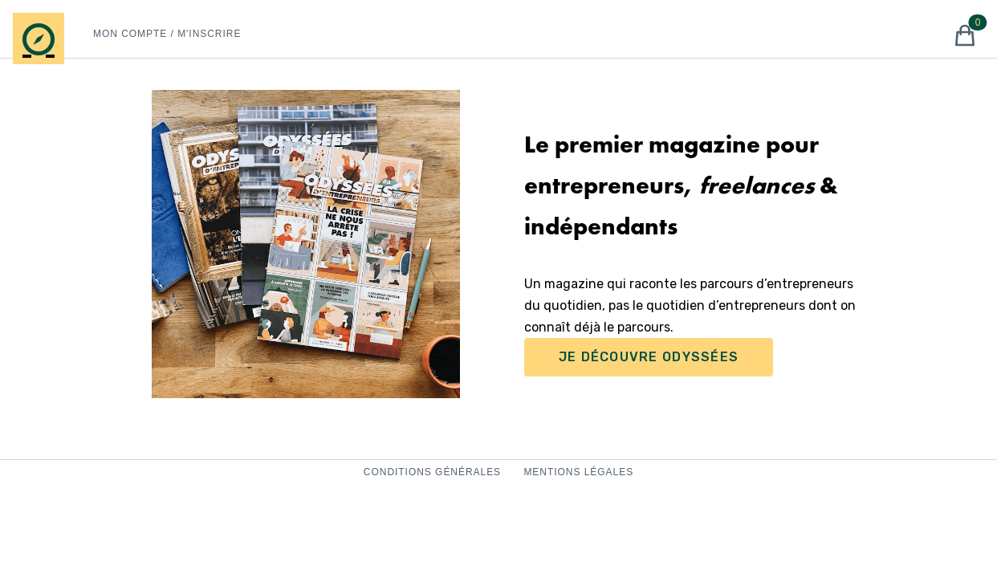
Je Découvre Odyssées (649, 356)
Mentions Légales (578, 472)
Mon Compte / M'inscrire (167, 33)
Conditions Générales (434, 472)
